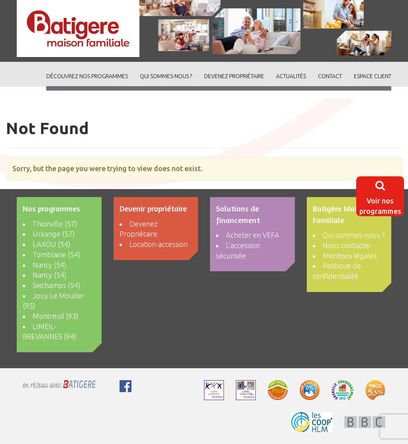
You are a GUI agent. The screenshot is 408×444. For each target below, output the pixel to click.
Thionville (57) (55, 224)
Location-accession (158, 244)
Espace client (372, 76)
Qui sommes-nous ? (166, 76)
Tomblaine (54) (56, 255)
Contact (330, 76)
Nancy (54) (50, 265)
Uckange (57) (54, 234)
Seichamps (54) (56, 285)
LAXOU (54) (52, 244)
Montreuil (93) (55, 316)
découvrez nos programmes (87, 76)
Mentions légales (350, 256)
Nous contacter (347, 245)
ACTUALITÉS (291, 76)
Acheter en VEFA (252, 235)
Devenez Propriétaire (234, 76)
